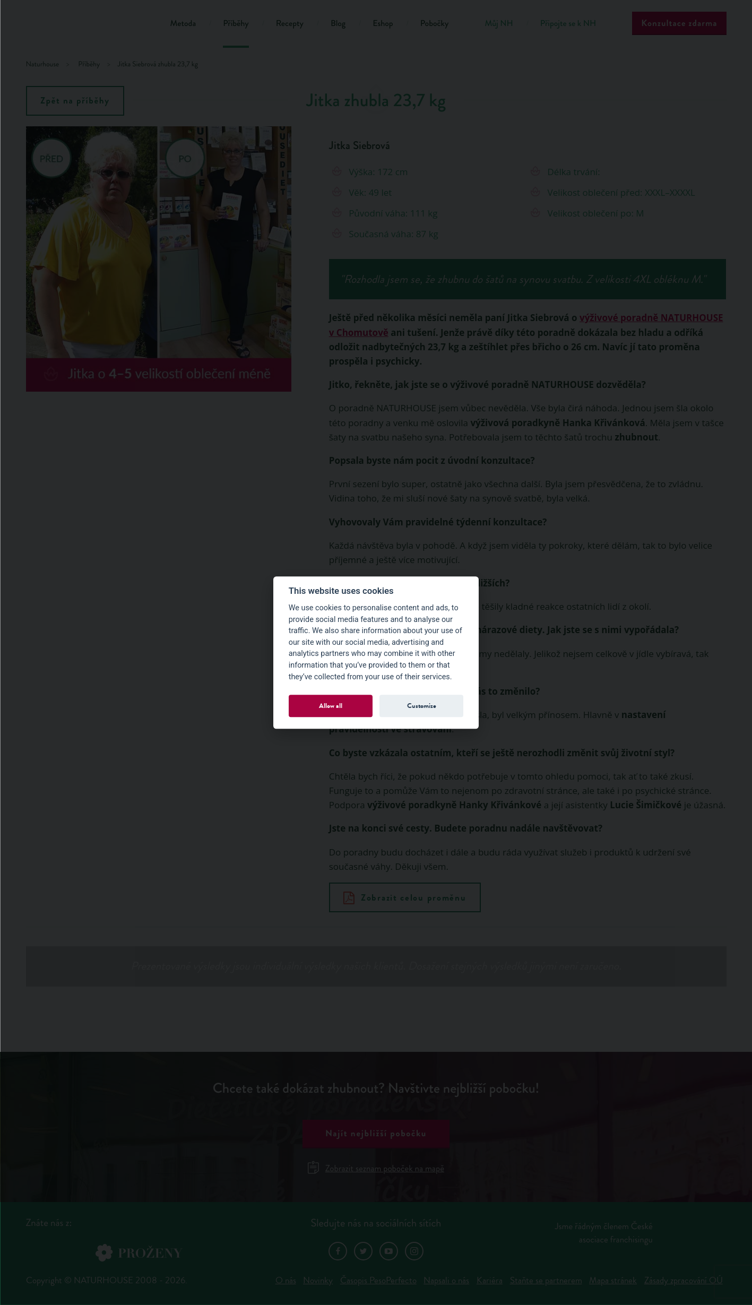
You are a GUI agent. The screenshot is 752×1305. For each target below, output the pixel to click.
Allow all (330, 706)
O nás (285, 1280)
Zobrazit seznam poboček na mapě (376, 1168)
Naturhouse (42, 64)
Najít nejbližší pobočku (376, 1133)
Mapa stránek (613, 1280)
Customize (421, 706)
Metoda (183, 24)
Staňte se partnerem (546, 1280)
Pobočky (434, 24)
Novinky (318, 1280)
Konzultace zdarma (679, 23)
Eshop (383, 24)
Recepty (290, 24)
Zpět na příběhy (75, 100)
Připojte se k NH (568, 24)
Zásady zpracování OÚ (683, 1280)
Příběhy (236, 24)
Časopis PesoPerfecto (378, 1280)
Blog (338, 24)
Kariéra (490, 1280)
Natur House (84, 25)
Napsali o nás (446, 1280)
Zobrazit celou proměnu (404, 897)
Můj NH (499, 24)
